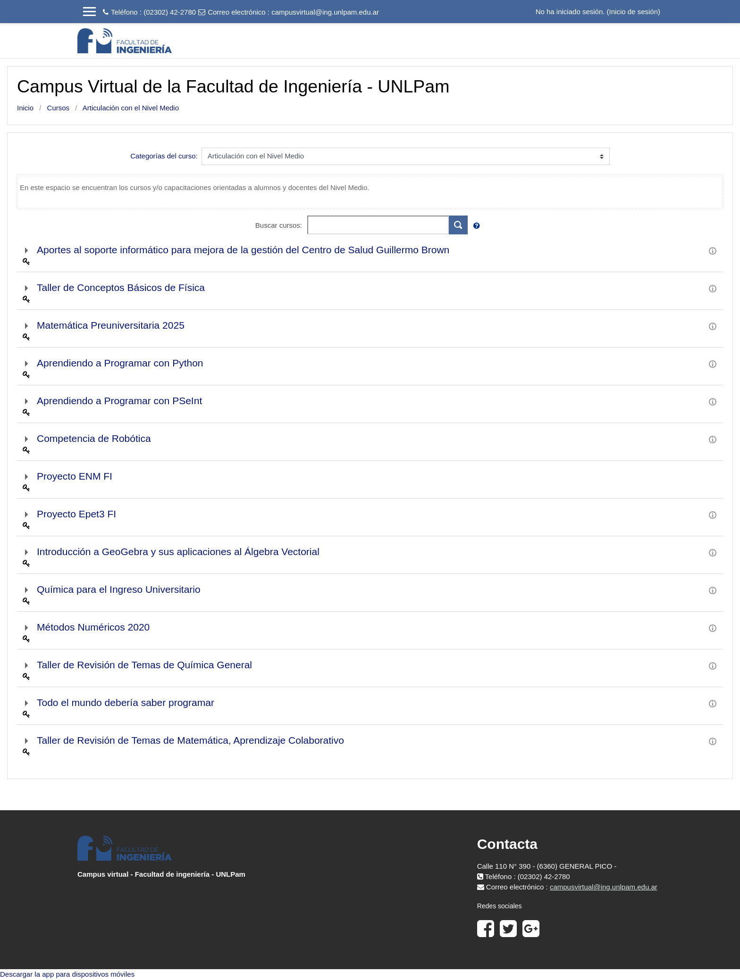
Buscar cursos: (279, 225)
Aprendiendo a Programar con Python (120, 362)
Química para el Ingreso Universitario (119, 589)
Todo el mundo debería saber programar (125, 702)
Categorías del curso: (164, 156)
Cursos (58, 108)
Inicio (25, 108)
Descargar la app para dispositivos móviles (67, 974)
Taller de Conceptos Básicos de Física (121, 287)
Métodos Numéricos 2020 (93, 627)
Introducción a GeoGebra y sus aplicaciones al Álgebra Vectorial (178, 551)
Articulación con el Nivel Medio (131, 108)
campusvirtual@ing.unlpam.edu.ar (325, 12)
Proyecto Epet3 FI (76, 513)
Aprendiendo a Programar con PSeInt (119, 400)
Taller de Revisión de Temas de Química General (144, 664)
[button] (478, 226)
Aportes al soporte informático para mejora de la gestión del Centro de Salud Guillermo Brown (243, 249)
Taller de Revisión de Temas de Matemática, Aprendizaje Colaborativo (190, 740)
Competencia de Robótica (94, 438)
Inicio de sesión (633, 12)
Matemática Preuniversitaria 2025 (111, 325)
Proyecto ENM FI (74, 476)
